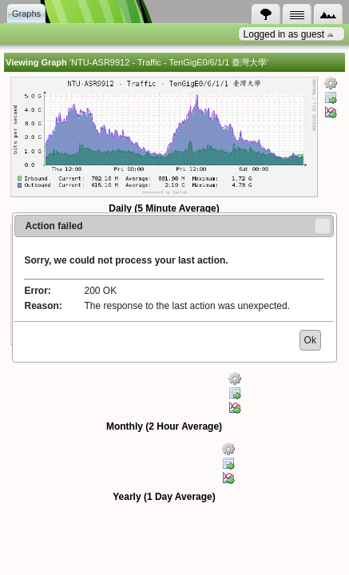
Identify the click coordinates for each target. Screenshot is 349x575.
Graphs (26, 13)
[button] (323, 226)
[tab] (266, 14)
